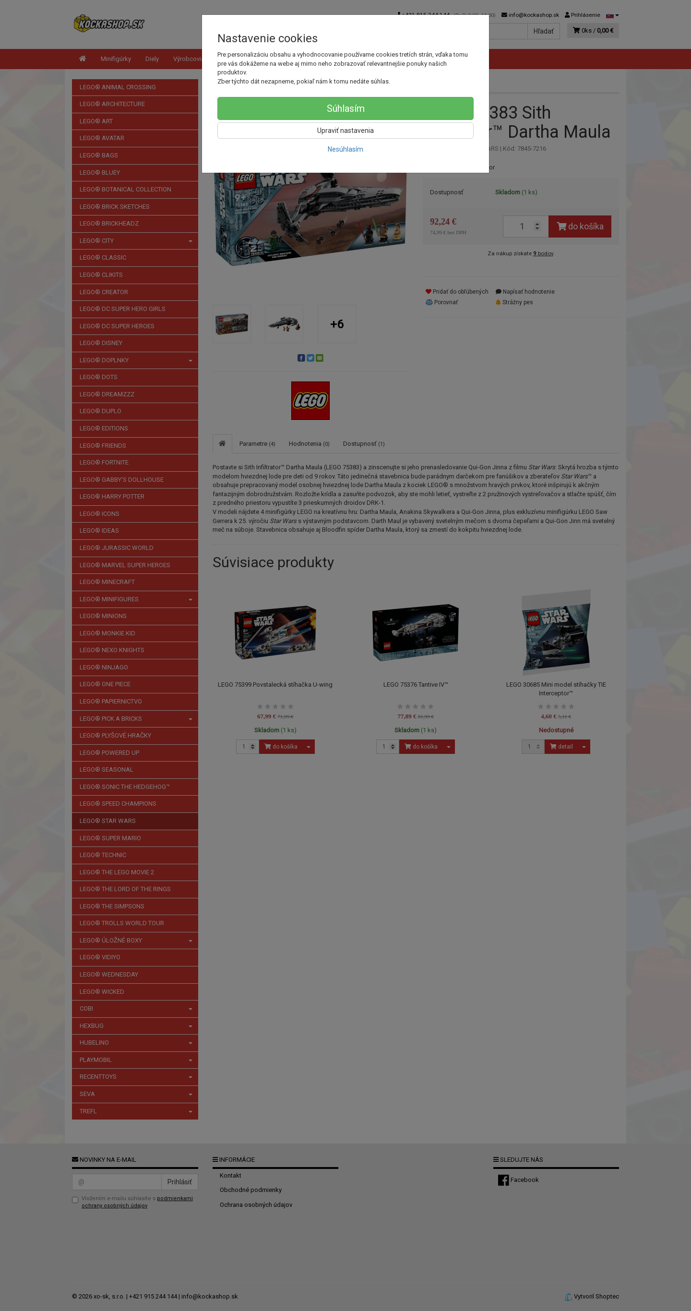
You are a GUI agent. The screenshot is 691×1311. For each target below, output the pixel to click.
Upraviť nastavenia (345, 130)
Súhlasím (346, 108)
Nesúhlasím (345, 149)
